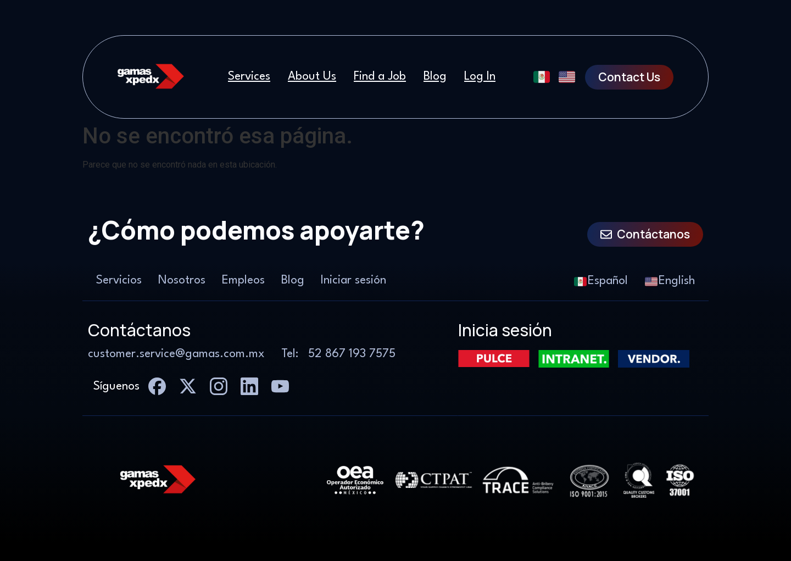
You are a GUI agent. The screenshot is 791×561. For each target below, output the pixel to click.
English (670, 281)
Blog (435, 76)
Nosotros (181, 280)
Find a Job (380, 76)
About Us (312, 76)
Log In (479, 76)
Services (249, 76)
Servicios (119, 280)
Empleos (243, 280)
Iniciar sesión (353, 280)
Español (601, 281)
